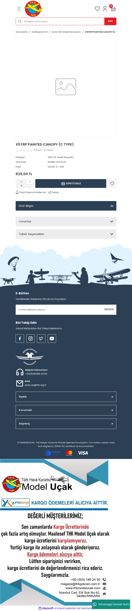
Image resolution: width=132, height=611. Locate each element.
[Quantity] (30, 182)
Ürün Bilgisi (26, 206)
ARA (110, 21)
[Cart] (113, 9)
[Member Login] (105, 9)
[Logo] (33, 9)
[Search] (66, 21)
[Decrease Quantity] (21, 182)
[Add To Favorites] (112, 183)
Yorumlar (25, 221)
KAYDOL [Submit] (109, 309)
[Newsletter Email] (66, 310)
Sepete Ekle (71, 183)
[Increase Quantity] (21, 185)
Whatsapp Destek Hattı (111, 604)
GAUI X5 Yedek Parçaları (61, 157)
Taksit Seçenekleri (31, 234)
